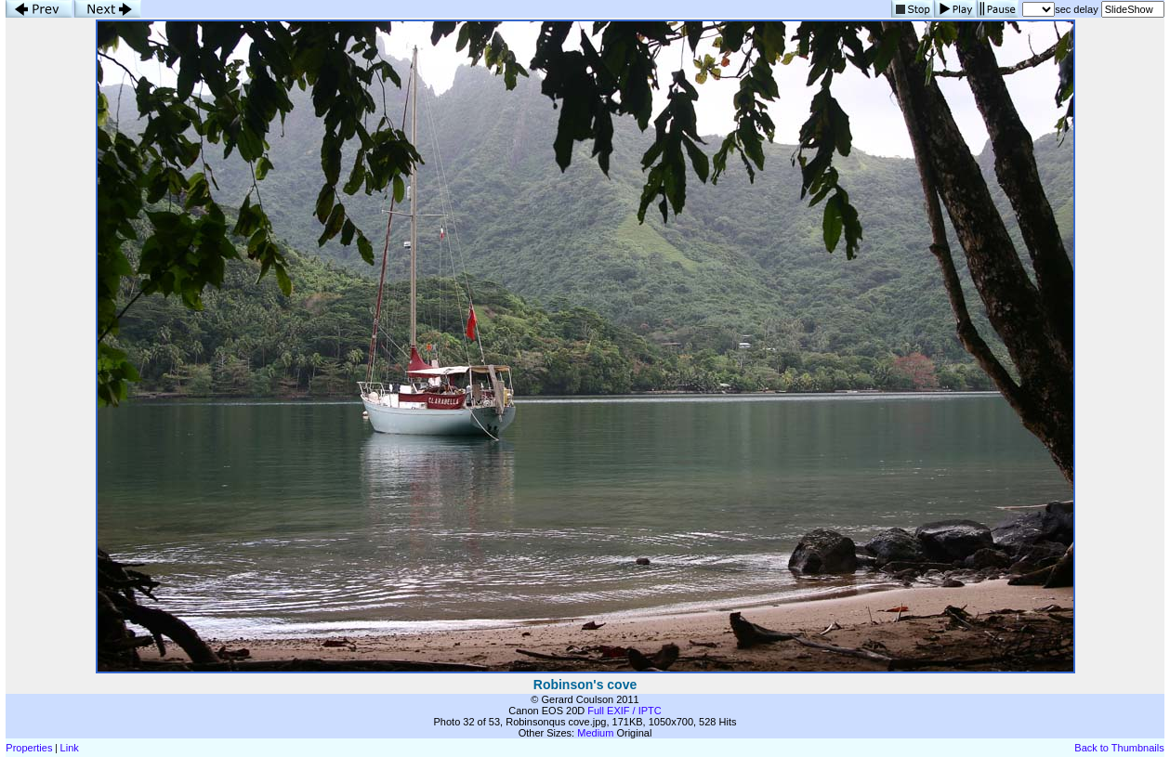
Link (69, 747)
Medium (595, 732)
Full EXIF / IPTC (624, 710)
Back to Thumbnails (1118, 747)
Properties (29, 747)
